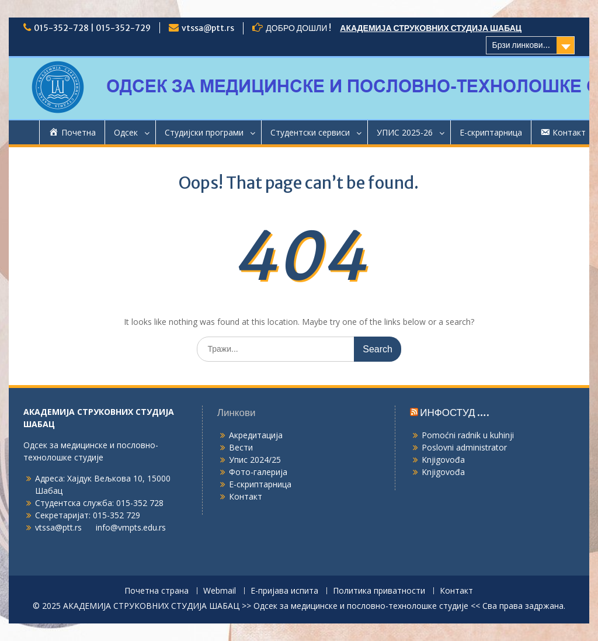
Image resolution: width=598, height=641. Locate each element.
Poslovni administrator (464, 447)
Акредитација (256, 435)
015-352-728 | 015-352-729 (92, 28)
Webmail (219, 591)
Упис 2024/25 (255, 459)
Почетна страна (156, 591)
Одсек (126, 132)
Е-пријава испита (284, 591)
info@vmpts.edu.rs (131, 527)
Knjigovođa (443, 459)
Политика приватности (379, 591)
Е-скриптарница (491, 132)
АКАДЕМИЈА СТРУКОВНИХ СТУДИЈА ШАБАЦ (430, 28)
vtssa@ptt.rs (208, 28)
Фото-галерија (258, 471)
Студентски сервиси (310, 132)
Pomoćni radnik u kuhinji (468, 435)
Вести (241, 447)
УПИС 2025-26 (405, 132)
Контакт (245, 496)
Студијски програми (204, 132)
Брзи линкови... (521, 45)
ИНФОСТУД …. (454, 412)
